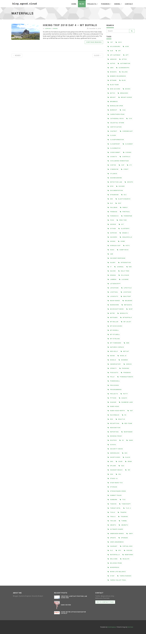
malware (127, 300)
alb (110, 50)
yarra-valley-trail (117, 580)
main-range (114, 300)
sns (110, 461)
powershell (114, 381)
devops (129, 182)
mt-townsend (114, 343)
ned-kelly (113, 351)
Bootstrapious (112, 627)
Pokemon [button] (106, 4)
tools (111, 512)
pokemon (126, 372)
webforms (127, 554)
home (121, 241)
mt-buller (113, 322)
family (124, 207)
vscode (128, 550)
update (112, 538)
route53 (112, 440)
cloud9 (112, 135)
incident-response (116, 258)
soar (119, 461)
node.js (122, 355)
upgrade (123, 538)
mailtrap (126, 296)
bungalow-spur (115, 106)
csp (121, 165)
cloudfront (114, 144)
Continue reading (94, 42)
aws (110, 67)
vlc (110, 550)
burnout (112, 110)
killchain (124, 275)
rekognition (114, 427)
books (126, 89)
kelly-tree (123, 271)
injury (111, 262)
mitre (111, 313)
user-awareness (116, 542)
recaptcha (113, 423)
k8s (129, 267)
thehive (112, 504)
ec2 (124, 195)
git (121, 224)
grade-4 (124, 233)
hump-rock (123, 250)
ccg (129, 118)
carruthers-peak (116, 114)
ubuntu (112, 525)
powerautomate (125, 377)
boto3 (111, 93)
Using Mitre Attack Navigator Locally (73, 612)
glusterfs (123, 228)
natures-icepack (116, 347)
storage (112, 487)
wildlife (124, 559)
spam (128, 461)
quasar (112, 402)
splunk (112, 466)
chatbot (112, 131)
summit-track (115, 495)
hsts (126, 245)
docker (120, 186)
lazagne (124, 279)
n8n (126, 343)
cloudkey (128, 144)
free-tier (122, 220)
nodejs (112, 360)
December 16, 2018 (94, 28)
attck (123, 59)
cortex (112, 165)
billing (123, 72)
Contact (129, 4)
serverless (113, 453)
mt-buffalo (126, 317)
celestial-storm (116, 123)
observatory (114, 364)
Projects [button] (92, 4)
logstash (126, 292)
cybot (125, 169)
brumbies (113, 101)
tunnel (123, 521)
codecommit (114, 152)
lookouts (113, 296)
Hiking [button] (118, 4)
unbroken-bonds (116, 533)
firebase (112, 211)
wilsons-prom (115, 563)
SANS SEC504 (66, 605)
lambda (112, 279)
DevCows (130, 627)
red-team (127, 423)
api (118, 50)
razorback (113, 415)
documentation (115, 190)
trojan (112, 521)
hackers (112, 237)
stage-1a (113, 478)
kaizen (112, 271)
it (110, 267)
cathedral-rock (116, 118)
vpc (118, 550)
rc (124, 415)
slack (126, 457)
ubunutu (123, 525)
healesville (126, 237)
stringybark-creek (117, 491)
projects (113, 394)
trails (111, 516)
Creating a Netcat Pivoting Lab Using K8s (74, 596)
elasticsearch (123, 199)
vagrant (112, 546)
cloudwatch (114, 148)
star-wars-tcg (115, 483)
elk (110, 203)
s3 (121, 440)
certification (115, 127)
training (123, 516)
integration (124, 262)
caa (123, 110)
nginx (111, 355)
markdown (113, 305)
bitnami (112, 80)
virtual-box (126, 546)
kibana (112, 275)
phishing (124, 368)
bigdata (112, 72)
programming (115, 389)
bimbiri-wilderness (117, 76)
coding (127, 152)
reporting (113, 432)
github (112, 228)
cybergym (113, 169)
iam (110, 254)
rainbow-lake (126, 402)
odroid (128, 364)
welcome (112, 559)
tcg (122, 499)
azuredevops (122, 67)
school (112, 444)
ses (124, 453)
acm (126, 46)
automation (124, 63)
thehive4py (125, 504)
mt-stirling (114, 339)
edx (110, 199)
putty (124, 394)
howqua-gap (114, 245)
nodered (123, 360)
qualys (123, 398)
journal (119, 267)
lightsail (113, 292)
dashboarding (115, 178)
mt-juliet (126, 322)
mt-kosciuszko (115, 326)
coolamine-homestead (118, 161)
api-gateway (114, 55)
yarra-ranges (124, 576)
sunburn (112, 499)
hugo (111, 250)
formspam (126, 216)
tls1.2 (127, 508)
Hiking (55, 28)
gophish (112, 233)
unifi (129, 533)
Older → (97, 55)
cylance (112, 173)
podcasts (113, 372)
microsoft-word (116, 309)
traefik (122, 512)
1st (110, 42)
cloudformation (116, 139)
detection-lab (115, 182)
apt (126, 55)
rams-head (113, 406)
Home (73, 4)
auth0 (111, 63)
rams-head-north (116, 410)
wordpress (113, 567)
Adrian (48, 28)
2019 (119, 42)
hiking (111, 241)
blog (122, 80)
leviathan (113, 288)
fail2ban (112, 207)
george (112, 224)
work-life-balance (117, 571)
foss (111, 220)
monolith (122, 313)
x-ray (111, 576)
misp (129, 309)
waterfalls (114, 554)
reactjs (120, 419)
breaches (123, 93)
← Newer (17, 55)
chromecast (126, 131)
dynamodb (113, 195)
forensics (113, 216)
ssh (110, 474)
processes (113, 385)
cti (129, 165)
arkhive (112, 59)
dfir (110, 186)
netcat (125, 351)
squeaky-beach (115, 470)
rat (130, 410)
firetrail (125, 211)
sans (129, 440)
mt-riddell (113, 330)
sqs (121, 466)
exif (118, 203)
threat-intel (114, 508)
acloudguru (114, 46)
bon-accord (114, 89)
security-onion (115, 449)
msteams (113, 317)
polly (111, 377)
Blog (82, 4)
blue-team (113, 84)
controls (125, 156)
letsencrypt (114, 283)
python (112, 398)
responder (127, 432)
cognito (112, 156)
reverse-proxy (115, 436)
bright (112, 97)
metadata (127, 305)
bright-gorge (125, 97)
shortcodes (114, 457)
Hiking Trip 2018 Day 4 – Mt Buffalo (70, 25)
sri (127, 470)
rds (110, 419)
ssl (118, 474)
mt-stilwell (114, 334)
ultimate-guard (115, 529)
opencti (112, 368)
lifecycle (126, 288)
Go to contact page (105, 602)
